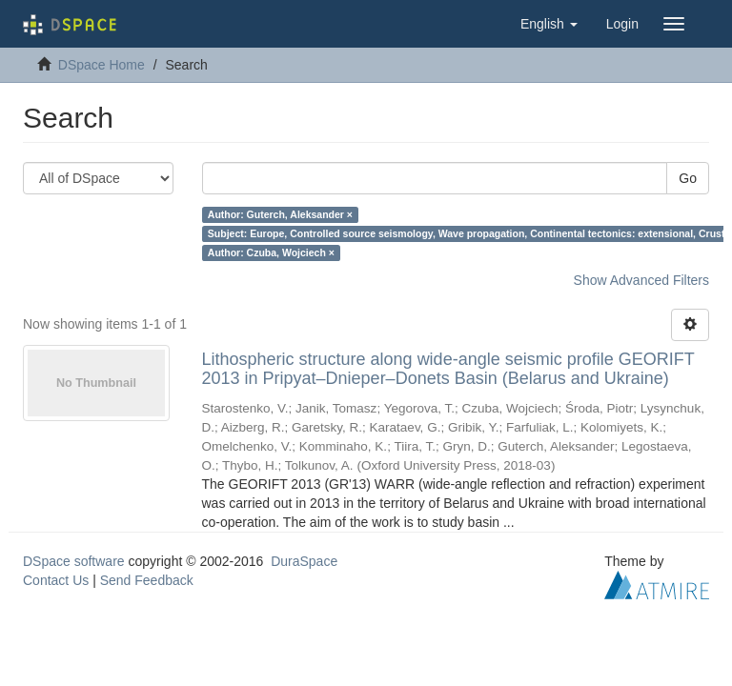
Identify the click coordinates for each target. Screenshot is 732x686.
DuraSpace (304, 561)
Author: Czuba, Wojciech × (271, 252)
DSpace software (74, 561)
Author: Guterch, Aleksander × (280, 214)
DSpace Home (101, 64)
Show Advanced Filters (641, 280)
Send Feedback (146, 580)
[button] (549, 24)
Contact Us (56, 580)
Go (688, 178)
